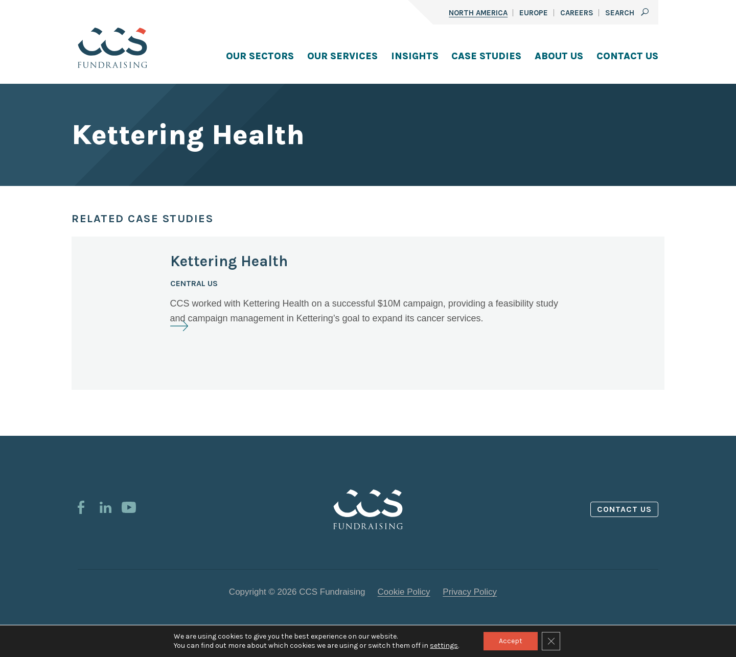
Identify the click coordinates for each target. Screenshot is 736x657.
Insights (415, 56)
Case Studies (486, 56)
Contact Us (627, 56)
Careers (576, 12)
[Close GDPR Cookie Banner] (551, 641)
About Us (559, 56)
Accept (510, 641)
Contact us (624, 509)
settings (444, 645)
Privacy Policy (470, 592)
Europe (533, 12)
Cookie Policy (404, 592)
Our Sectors (260, 56)
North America (478, 12)
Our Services (342, 56)
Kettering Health (229, 261)
